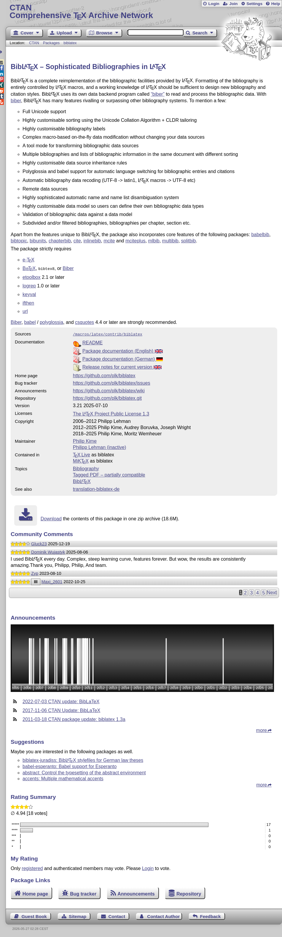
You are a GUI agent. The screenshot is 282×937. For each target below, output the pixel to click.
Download (51, 517)
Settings (254, 3)
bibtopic (19, 240)
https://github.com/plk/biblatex (104, 374)
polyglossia (51, 321)
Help (275, 3)
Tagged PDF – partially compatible (109, 473)
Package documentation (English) (122, 349)
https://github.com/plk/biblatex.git (107, 396)
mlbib (153, 240)
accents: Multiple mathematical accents (63, 777)
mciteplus (135, 240)
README (92, 341)
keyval (29, 293)
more (261, 729)
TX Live (81, 453)
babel (30, 321)
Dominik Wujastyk (48, 551)
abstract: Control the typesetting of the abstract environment (84, 771)
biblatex (70, 43)
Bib (82, 480)
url (25, 310)
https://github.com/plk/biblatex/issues (111, 381)
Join (233, 3)
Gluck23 (39, 542)
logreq (29, 285)
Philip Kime (85, 439)
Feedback (210, 915)
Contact (116, 915)
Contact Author (163, 915)
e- (28, 259)
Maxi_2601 (52, 580)
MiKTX (81, 459)
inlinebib (92, 240)
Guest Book (34, 915)
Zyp (34, 572)
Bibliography (86, 467)
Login (213, 3)
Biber (68, 268)
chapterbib (60, 240)
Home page (35, 892)
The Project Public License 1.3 (111, 412)
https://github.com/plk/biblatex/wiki (109, 389)
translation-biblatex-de (96, 487)
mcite (109, 240)
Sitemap (77, 915)
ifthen (28, 302)
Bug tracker (83, 892)
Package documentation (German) (122, 357)
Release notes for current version (122, 365)
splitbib (188, 240)
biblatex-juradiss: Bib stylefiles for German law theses (83, 759)
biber (16, 100)
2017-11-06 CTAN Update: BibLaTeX (61, 709)
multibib (170, 240)
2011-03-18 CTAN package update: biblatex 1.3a (74, 718)
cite (77, 240)
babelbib (260, 234)
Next (272, 591)
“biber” (157, 94)
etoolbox (32, 276)
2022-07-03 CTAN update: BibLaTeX (61, 700)
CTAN (34, 43)
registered (32, 867)
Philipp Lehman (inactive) (99, 446)
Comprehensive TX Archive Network (143, 12)
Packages (52, 43)
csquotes (84, 321)
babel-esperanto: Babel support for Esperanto (70, 765)
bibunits (38, 240)
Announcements (135, 892)
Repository (188, 892)
